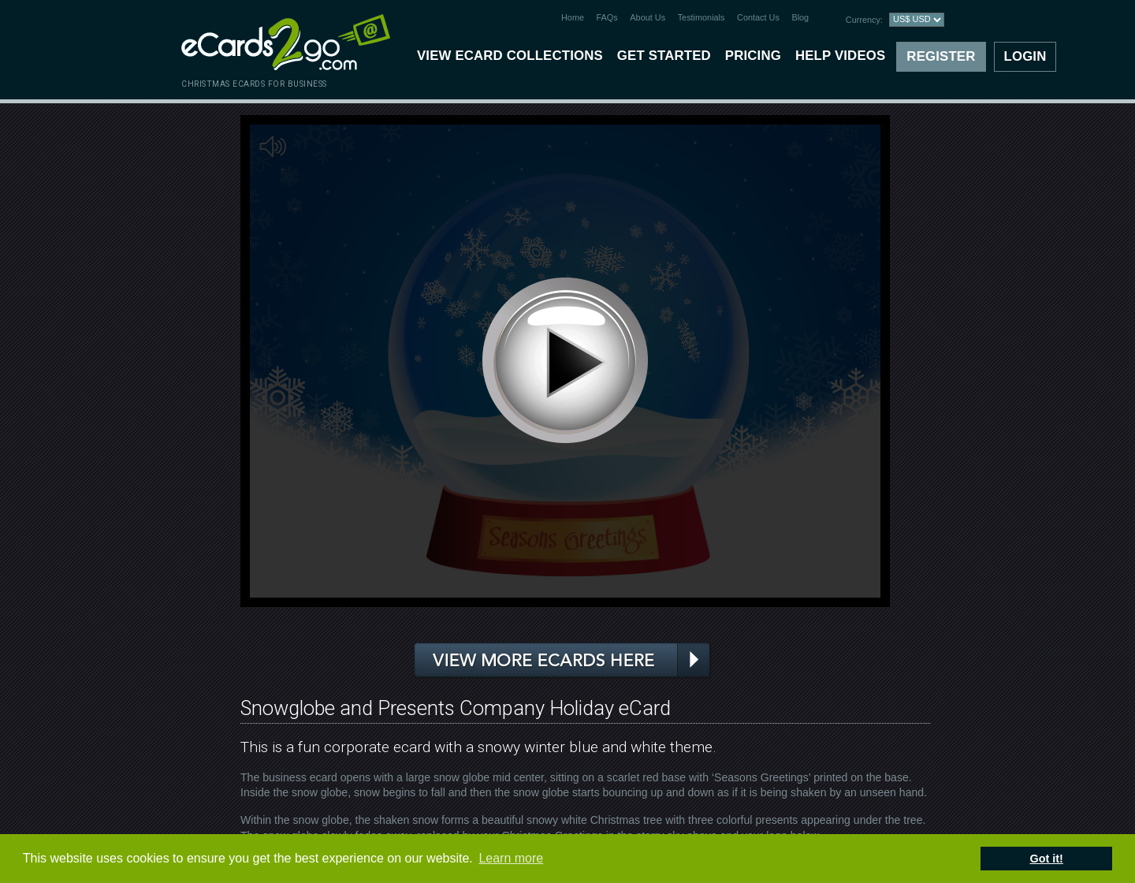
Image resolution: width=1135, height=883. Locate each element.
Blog (800, 17)
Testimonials (701, 17)
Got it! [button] (1046, 858)
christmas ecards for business (254, 84)
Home (572, 17)
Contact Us (758, 17)
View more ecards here (563, 661)
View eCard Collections (510, 55)
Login (1025, 56)
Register (940, 56)
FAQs (607, 17)
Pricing (753, 55)
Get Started (664, 55)
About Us (647, 17)
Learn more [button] (510, 858)
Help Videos (840, 55)
